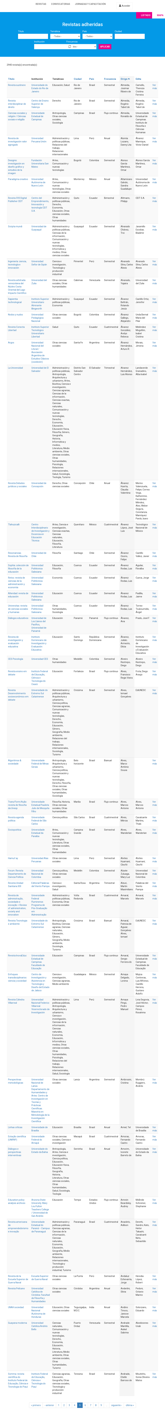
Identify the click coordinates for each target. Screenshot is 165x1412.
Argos (11, 342)
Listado (145, 15)
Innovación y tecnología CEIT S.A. (39, 207)
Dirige (125, 79)
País (84, 31)
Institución (39, 41)
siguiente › (116, 1405)
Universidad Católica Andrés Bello (39, 1326)
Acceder (124, 6)
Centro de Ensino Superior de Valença (40, 103)
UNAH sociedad (16, 1307)
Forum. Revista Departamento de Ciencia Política (17, 873)
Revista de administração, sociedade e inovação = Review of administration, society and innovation (17, 905)
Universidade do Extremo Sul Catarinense (39, 693)
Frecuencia (72, 41)
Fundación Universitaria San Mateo (40, 163)
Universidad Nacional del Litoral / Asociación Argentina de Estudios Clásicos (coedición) (40, 352)
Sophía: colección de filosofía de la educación (18, 568)
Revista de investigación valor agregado (17, 141)
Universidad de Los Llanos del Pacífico (38, 621)
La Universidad (15, 368)
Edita (138, 79)
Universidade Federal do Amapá (38, 1139)
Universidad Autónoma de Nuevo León (38, 182)
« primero (36, 1405)
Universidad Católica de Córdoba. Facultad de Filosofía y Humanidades (40, 1295)
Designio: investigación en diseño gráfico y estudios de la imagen (16, 167)
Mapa (160, 15)
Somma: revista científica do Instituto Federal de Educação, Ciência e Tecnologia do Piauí (18, 1380)
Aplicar (105, 46)
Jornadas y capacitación (90, 4)
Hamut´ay (13, 858)
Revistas (41, 4)
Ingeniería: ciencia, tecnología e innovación (17, 264)
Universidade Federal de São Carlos (39, 820)
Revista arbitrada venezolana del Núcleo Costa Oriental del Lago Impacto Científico (17, 286)
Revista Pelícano (16, 1288)
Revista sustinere (17, 85)
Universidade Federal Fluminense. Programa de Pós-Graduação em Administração (39, 905)
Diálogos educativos (18, 618)
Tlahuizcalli (13, 524)
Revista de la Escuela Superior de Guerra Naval (18, 1279)
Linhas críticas (15, 1127)
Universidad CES (39, 659)
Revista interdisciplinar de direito (17, 103)
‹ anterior (49, 1405)
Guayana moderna (17, 1323)
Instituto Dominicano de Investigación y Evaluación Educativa (39, 643)
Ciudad (118, 31)
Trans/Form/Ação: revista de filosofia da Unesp (17, 804)
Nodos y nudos (15, 314)
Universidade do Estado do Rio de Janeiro (39, 88)
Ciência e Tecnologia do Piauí (38, 1383)
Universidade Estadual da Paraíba (38, 832)
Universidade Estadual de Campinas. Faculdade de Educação (38, 962)
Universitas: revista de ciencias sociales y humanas (18, 608)
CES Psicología (15, 659)
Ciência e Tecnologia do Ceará (38, 680)
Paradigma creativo (18, 179)
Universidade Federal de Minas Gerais (40, 763)
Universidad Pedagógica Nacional (37, 317)
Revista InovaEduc (17, 955)
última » (130, 1405)
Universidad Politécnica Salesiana (37, 568)
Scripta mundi (15, 226)
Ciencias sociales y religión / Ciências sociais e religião (17, 116)
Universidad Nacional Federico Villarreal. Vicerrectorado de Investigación (40, 1006)
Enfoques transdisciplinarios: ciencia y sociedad (17, 977)
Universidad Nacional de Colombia (37, 873)
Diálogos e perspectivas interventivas (14, 1152)
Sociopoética (14, 829)
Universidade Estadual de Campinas (38, 116)
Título (21, 31)
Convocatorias (60, 4)
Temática (55, 31)
